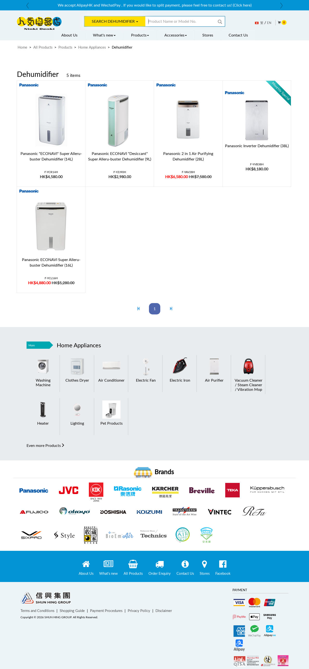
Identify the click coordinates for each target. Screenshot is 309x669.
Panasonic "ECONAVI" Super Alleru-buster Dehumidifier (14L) (51, 156)
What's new (104, 35)
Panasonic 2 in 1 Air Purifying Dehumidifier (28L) (188, 156)
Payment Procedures (106, 610)
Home (22, 47)
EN (269, 23)
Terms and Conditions (37, 610)
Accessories (175, 35)
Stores (207, 35)
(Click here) (242, 5)
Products (140, 35)
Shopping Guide (72, 610)
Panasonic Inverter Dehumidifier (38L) (257, 145)
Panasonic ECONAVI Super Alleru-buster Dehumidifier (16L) (51, 262)
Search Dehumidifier (115, 21)
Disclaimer (163, 610)
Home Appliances (92, 47)
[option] (154, 5)
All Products (42, 47)
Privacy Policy (139, 610)
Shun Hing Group (46, 599)
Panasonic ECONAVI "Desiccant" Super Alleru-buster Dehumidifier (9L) (119, 156)
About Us (69, 35)
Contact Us (238, 35)
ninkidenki (39, 23)
